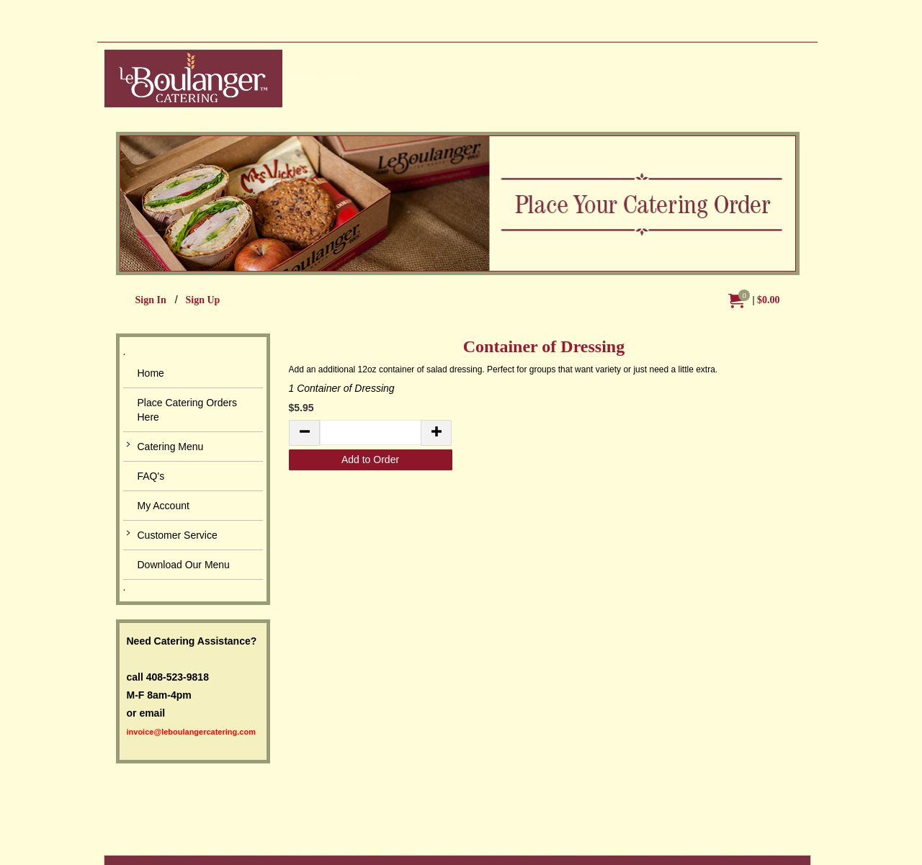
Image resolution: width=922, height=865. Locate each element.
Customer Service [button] (178, 535)
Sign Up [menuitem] (202, 300)
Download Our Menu (184, 564)
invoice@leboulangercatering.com (191, 731)
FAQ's (151, 476)
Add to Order (370, 459)
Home (151, 373)
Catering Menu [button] (171, 446)
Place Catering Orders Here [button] (188, 410)
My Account (163, 505)
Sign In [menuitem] (150, 300)
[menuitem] (754, 300)
